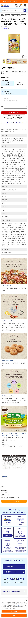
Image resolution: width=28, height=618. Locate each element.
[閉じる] (26, 600)
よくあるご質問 (8, 567)
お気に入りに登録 (23, 56)
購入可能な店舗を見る (14, 122)
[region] (14, 608)
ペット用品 (7, 14)
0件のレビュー (4, 28)
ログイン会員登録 (16, 5)
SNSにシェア (26, 56)
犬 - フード (23, 14)
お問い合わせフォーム (10, 572)
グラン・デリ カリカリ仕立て (14, 15)
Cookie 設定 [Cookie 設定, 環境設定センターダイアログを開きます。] (14, 611)
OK (14, 615)
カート (20, 5)
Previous (1, 42)
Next (26, 42)
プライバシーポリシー (19, 605)
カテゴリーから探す (15, 14)
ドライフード (4, 15)
